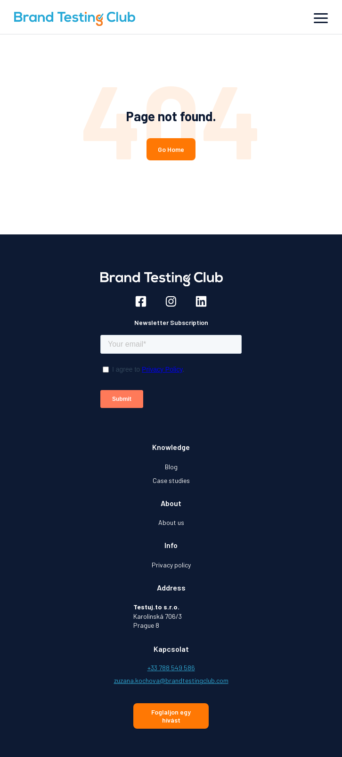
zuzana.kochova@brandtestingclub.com (171, 680)
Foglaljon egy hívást (171, 716)
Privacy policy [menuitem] (171, 565)
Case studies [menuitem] (171, 480)
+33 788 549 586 (171, 668)
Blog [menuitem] (171, 467)
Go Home (171, 149)
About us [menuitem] (171, 522)
